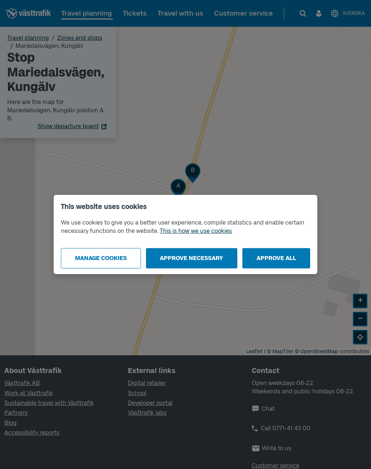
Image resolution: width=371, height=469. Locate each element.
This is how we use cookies (196, 230)
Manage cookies (101, 258)
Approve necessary (191, 258)
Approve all (276, 258)
